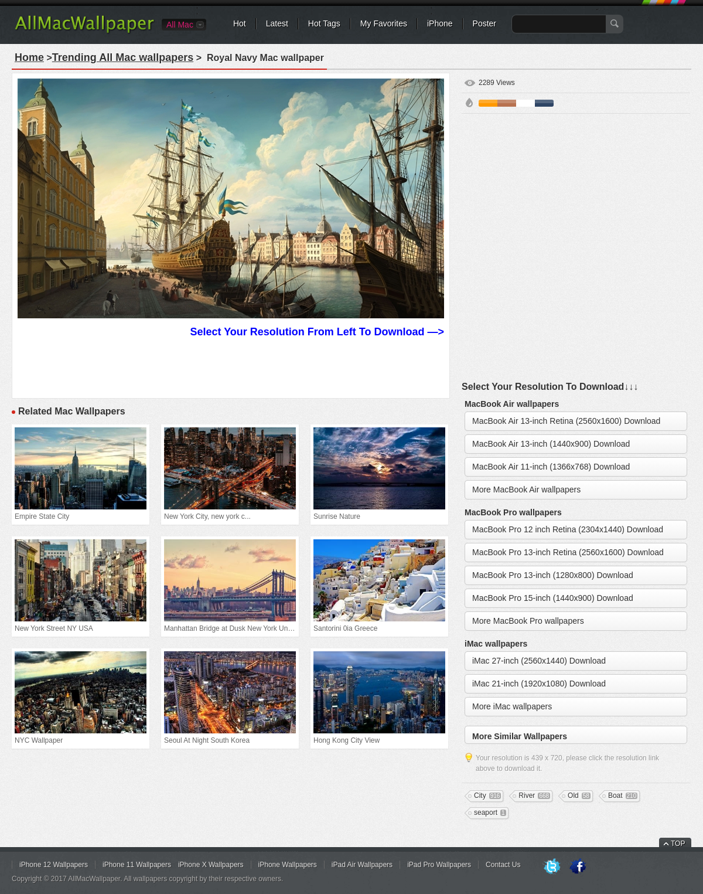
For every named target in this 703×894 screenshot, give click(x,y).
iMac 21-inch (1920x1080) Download (539, 683)
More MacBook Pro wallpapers (528, 621)
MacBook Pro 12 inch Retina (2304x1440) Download (567, 529)
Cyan (544, 103)
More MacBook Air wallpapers (526, 489)
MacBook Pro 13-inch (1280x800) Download (552, 575)
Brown (506, 103)
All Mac (179, 24)
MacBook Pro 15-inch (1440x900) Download (552, 598)
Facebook (577, 867)
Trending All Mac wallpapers (122, 57)
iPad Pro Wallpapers (439, 865)
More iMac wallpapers (512, 706)
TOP (678, 843)
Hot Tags (324, 23)
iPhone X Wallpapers (211, 865)
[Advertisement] (128, 248)
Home (29, 57)
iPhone (440, 23)
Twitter (551, 867)
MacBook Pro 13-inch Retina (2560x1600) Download (568, 552)
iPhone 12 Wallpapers (53, 865)
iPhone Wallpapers (287, 865)
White (525, 103)
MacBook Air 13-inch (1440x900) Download (551, 443)
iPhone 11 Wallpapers (137, 865)
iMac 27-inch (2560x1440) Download (539, 660)
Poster (484, 23)
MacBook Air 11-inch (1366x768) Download (551, 466)
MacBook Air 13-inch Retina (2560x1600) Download (566, 421)
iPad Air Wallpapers (362, 865)
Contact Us (503, 865)
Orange (488, 103)
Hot (239, 23)
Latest (277, 23)
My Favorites (383, 23)
